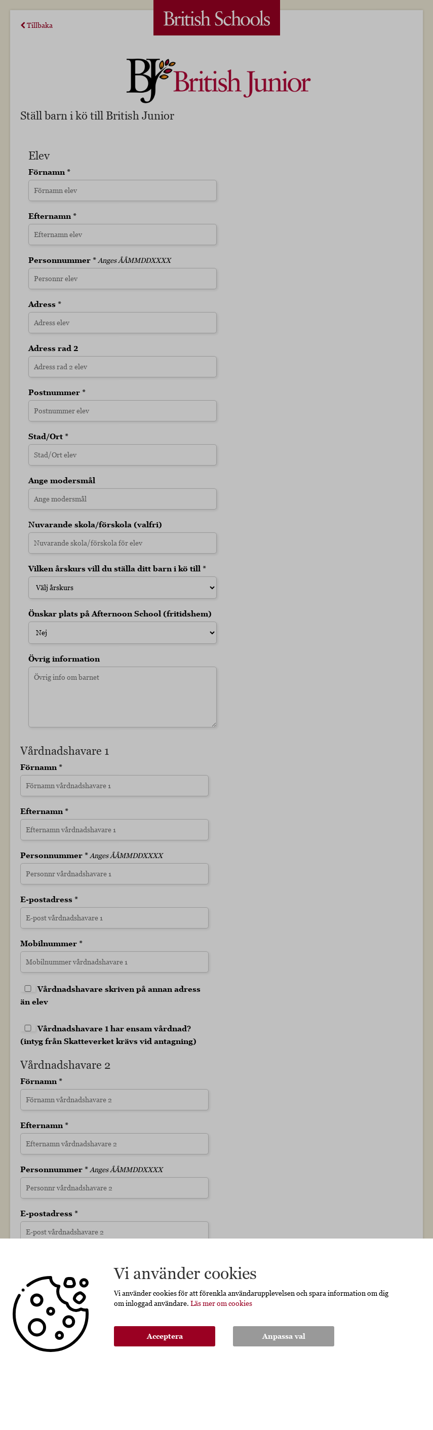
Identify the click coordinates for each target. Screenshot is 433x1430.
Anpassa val (283, 1336)
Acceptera (165, 1336)
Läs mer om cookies (221, 1303)
